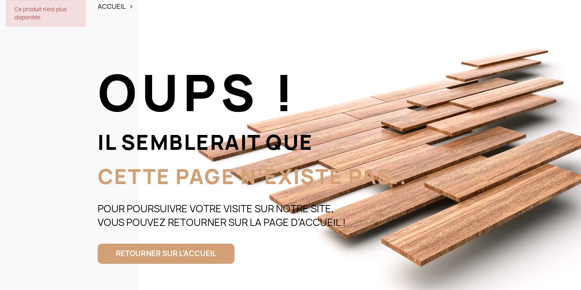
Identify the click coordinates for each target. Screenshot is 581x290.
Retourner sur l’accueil (166, 254)
